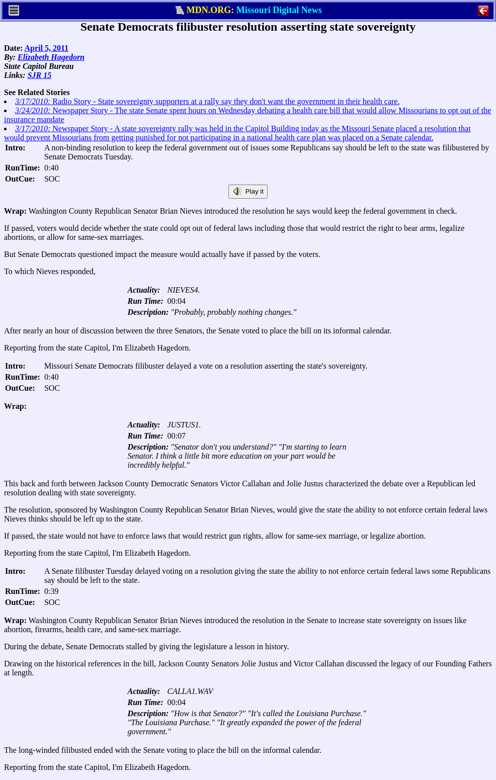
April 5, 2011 (46, 48)
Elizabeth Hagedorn (51, 57)
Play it (248, 191)
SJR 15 (40, 75)
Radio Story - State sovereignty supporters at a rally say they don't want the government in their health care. (207, 101)
